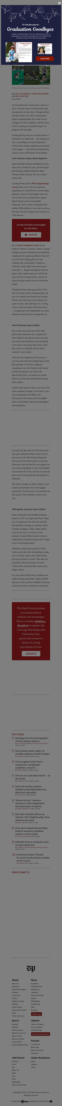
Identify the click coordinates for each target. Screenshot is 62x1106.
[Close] (59, 3)
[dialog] (31, 553)
